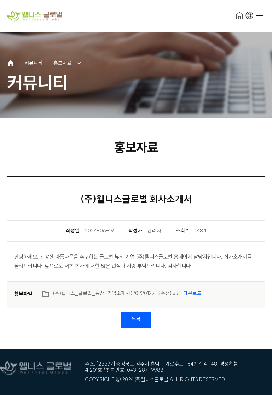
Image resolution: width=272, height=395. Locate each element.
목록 (136, 319)
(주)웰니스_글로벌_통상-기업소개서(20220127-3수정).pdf (121, 294)
